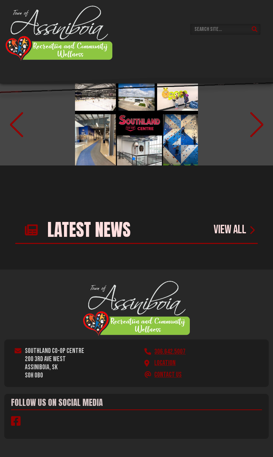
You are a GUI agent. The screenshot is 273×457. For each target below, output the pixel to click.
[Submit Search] (254, 29)
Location (165, 363)
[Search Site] (225, 29)
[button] (133, 158)
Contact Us (168, 375)
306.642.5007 (170, 352)
